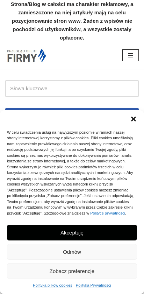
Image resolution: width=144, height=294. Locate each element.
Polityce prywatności (107, 213)
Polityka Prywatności (93, 285)
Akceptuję (72, 233)
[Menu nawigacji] (130, 55)
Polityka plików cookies (52, 285)
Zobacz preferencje (72, 271)
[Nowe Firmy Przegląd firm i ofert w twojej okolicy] (26, 55)
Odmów (72, 252)
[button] (133, 118)
